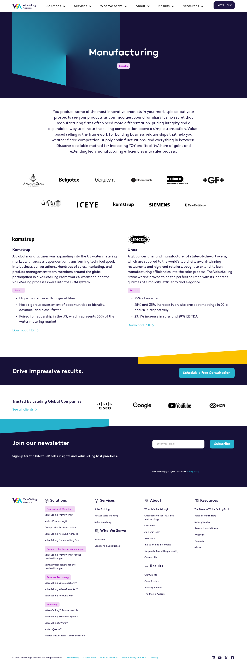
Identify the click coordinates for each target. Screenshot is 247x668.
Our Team (149, 526)
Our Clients (150, 575)
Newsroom (150, 538)
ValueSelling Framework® (59, 515)
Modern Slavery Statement (134, 658)
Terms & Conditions (108, 658)
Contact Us (150, 557)
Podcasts (199, 541)
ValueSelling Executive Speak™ (61, 616)
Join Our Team (152, 532)
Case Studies (151, 581)
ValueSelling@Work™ (56, 623)
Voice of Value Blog (205, 516)
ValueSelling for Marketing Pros (62, 540)
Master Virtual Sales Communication (65, 636)
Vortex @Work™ (53, 629)
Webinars (200, 535)
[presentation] (178, 458)
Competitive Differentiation (60, 527)
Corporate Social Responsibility (161, 551)
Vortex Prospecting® (56, 521)
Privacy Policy (193, 472)
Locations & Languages (107, 546)
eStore (198, 547)
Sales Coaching (103, 522)
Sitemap (154, 658)
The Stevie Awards (154, 594)
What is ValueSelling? (156, 509)
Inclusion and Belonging (157, 545)
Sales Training (102, 509)
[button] (56, 6)
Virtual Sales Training (106, 516)
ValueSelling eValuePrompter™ (61, 589)
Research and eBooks (206, 528)
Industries (100, 539)
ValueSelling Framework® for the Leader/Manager (63, 557)
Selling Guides (202, 522)
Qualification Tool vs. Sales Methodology (159, 518)
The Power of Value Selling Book (212, 509)
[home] (24, 6)
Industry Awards (153, 587)
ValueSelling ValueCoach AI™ (61, 583)
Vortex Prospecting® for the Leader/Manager (60, 567)
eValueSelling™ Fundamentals (61, 610)
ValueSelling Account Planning (61, 534)
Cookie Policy (90, 658)
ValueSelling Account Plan (59, 596)
